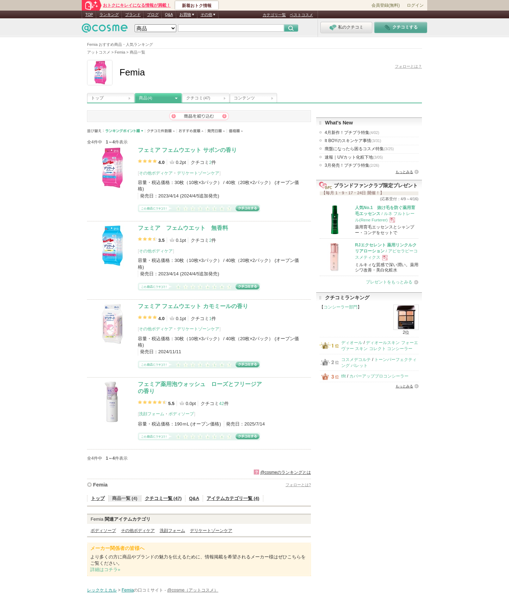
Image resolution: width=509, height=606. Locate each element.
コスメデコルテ (356, 359)
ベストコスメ (301, 15)
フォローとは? (298, 485)
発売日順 (216, 131)
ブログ (153, 14)
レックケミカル (102, 590)
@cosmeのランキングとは (285, 472)
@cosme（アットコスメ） (192, 590)
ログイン (415, 5)
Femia (100, 485)
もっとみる (404, 172)
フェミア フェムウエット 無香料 (183, 228)
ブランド (133, 14)
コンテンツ (244, 98)
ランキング (109, 14)
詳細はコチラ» (105, 569)
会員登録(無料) (386, 5)
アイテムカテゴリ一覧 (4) (233, 498)
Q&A (169, 14)
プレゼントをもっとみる (389, 282)
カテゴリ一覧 (274, 15)
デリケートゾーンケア (198, 173)
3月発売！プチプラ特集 (352, 165)
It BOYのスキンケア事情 (353, 140)
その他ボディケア (156, 173)
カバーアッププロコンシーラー (379, 376)
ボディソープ (181, 413)
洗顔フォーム (151, 413)
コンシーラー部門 (340, 307)
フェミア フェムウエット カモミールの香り (193, 306)
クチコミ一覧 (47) (163, 498)
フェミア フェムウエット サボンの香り (187, 150)
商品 (145, 98)
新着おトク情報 (196, 5)
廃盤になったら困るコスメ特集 (359, 148)
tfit (343, 376)
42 (221, 403)
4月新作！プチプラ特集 (352, 132)
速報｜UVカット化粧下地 (354, 157)
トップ (97, 98)
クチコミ (198, 98)
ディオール (351, 342)
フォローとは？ (408, 66)
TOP (89, 14)
